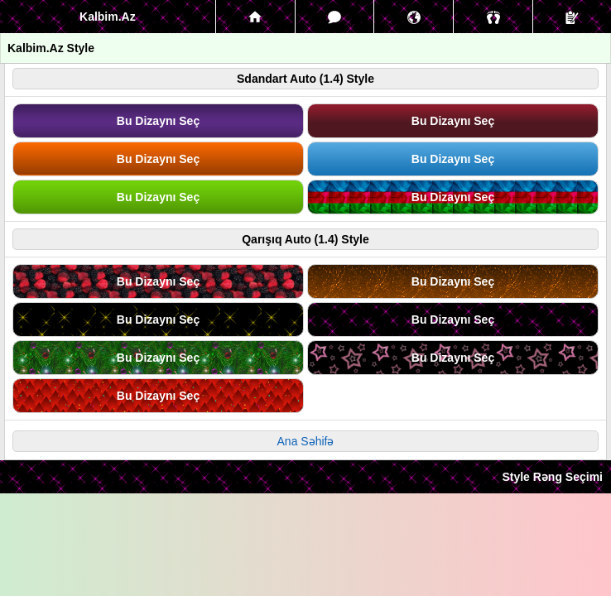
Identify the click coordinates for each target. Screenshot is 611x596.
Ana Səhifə (305, 441)
